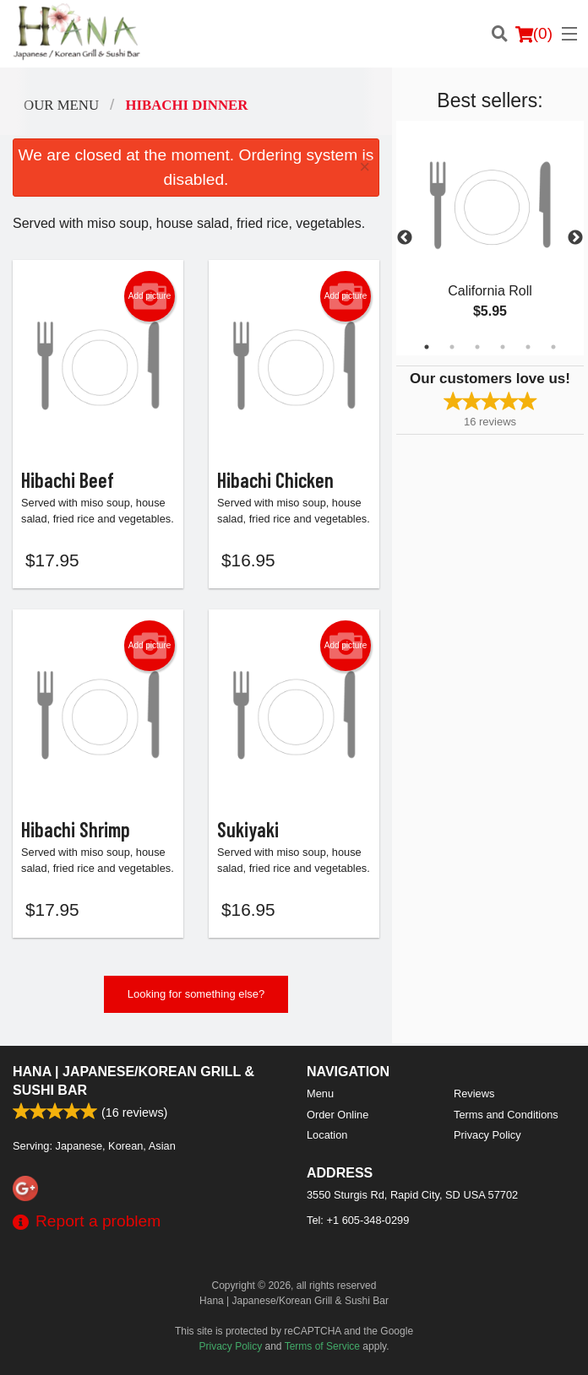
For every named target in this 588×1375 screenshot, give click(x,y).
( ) (534, 33)
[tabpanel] (490, 238)
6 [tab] (553, 346)
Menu (320, 1093)
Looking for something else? (196, 997)
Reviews (474, 1093)
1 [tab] (426, 346)
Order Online (337, 1114)
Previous (404, 238)
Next (575, 238)
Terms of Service (322, 1346)
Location (327, 1135)
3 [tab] (477, 346)
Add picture (150, 296)
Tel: (358, 1220)
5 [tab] (528, 346)
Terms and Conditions (506, 1114)
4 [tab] (502, 346)
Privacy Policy (487, 1135)
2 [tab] (452, 346)
